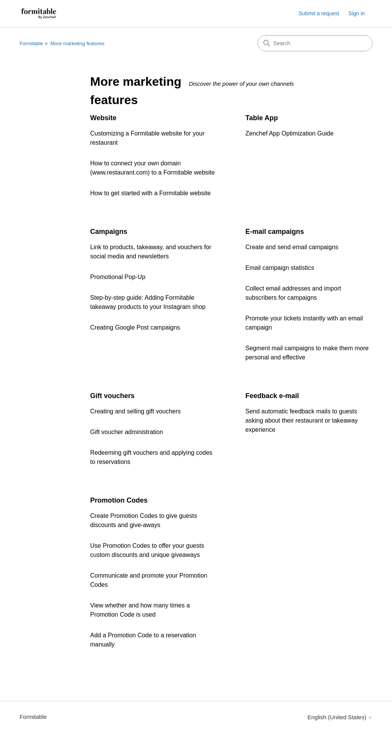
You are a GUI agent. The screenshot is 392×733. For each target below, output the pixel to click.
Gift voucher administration (126, 432)
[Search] (315, 43)
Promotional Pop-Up (117, 277)
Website (103, 118)
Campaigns (108, 231)
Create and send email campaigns (291, 247)
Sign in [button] (356, 13)
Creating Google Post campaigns (135, 327)
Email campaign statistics (279, 267)
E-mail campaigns (274, 231)
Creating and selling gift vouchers (135, 411)
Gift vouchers (112, 396)
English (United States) (339, 717)
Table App (261, 118)
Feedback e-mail (272, 396)
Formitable (31, 43)
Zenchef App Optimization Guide (289, 133)
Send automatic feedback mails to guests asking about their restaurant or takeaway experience (301, 420)
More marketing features (78, 43)
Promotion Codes (119, 500)
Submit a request (319, 13)
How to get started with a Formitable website (150, 193)
